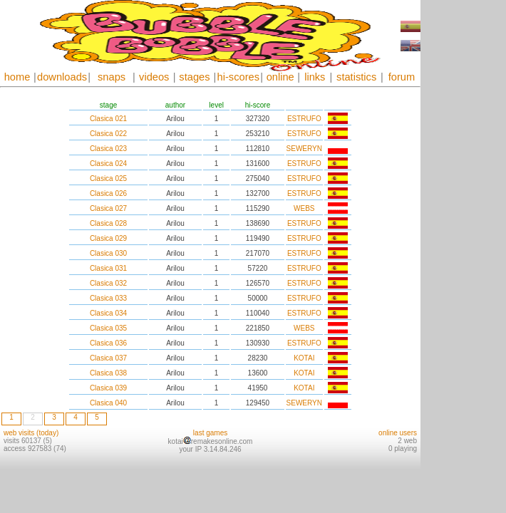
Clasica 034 (108, 313)
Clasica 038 (108, 373)
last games (210, 433)
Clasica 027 (108, 208)
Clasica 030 (108, 253)
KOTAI (304, 358)
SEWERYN (304, 148)
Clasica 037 (108, 358)
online (280, 77)
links (314, 77)
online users (397, 433)
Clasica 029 (108, 238)
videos (154, 77)
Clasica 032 (108, 283)
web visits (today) (31, 433)
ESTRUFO (304, 119)
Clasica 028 (108, 223)
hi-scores (238, 77)
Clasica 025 (108, 178)
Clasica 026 (108, 193)
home (17, 77)
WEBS (304, 208)
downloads (62, 77)
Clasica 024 (108, 163)
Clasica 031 (108, 268)
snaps (111, 77)
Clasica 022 (108, 134)
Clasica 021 (108, 119)
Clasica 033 (108, 298)
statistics (356, 77)
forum (401, 77)
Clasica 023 (108, 148)
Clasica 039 (108, 388)
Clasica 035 (108, 328)
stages (194, 77)
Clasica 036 (108, 343)
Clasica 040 (108, 403)
